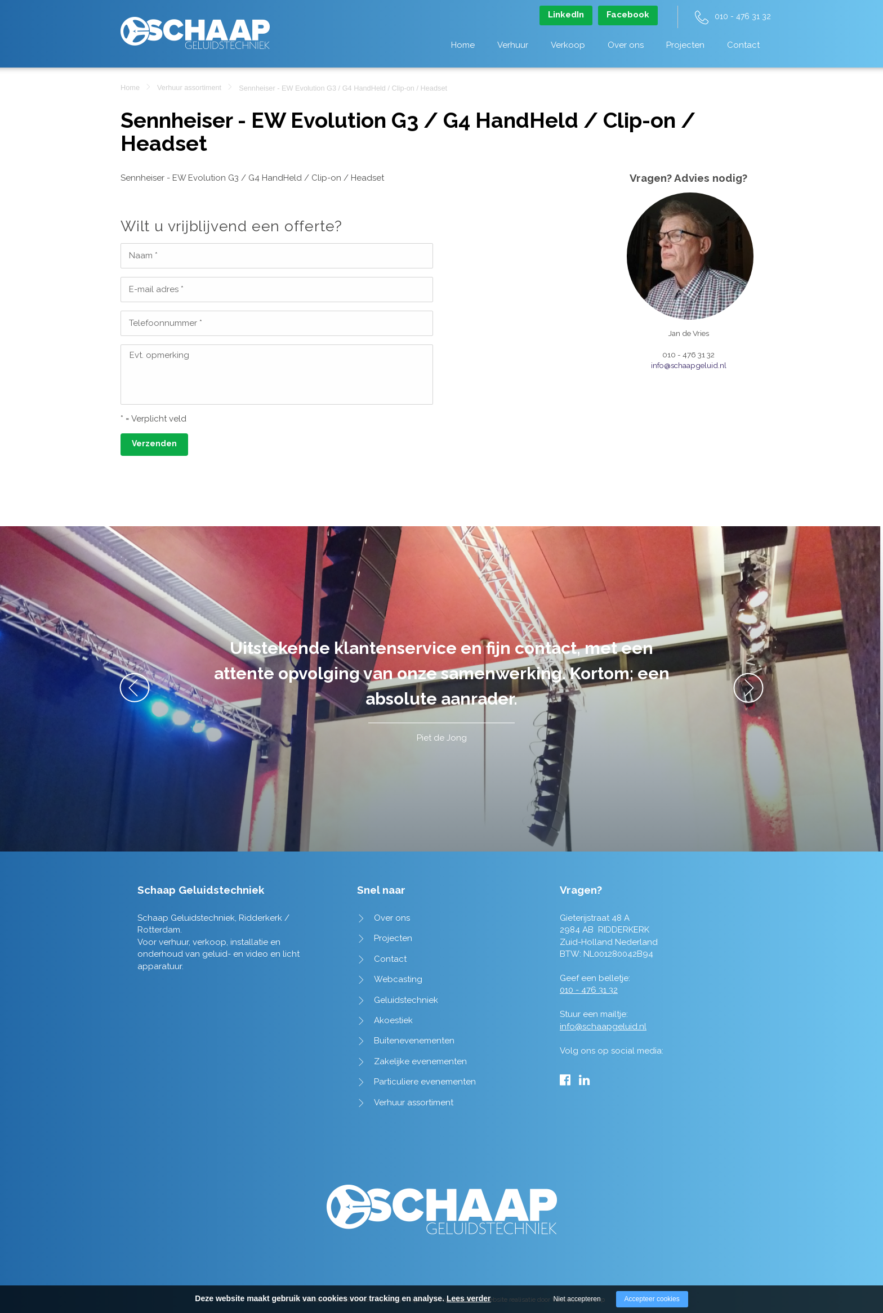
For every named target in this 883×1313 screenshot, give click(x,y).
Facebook (627, 15)
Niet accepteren (577, 1299)
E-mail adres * (156, 289)
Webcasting (398, 979)
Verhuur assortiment (189, 87)
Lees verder (469, 1298)
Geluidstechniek (406, 1000)
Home (463, 45)
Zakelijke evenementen (420, 1061)
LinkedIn (566, 15)
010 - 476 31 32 (743, 16)
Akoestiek (393, 1020)
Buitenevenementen (414, 1041)
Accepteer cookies (652, 1299)
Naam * (143, 255)
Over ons (626, 45)
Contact (743, 45)
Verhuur (512, 45)
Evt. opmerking (159, 355)
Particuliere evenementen (425, 1082)
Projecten (685, 45)
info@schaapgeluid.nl (688, 365)
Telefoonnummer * (165, 323)
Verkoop (568, 45)
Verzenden (154, 443)
